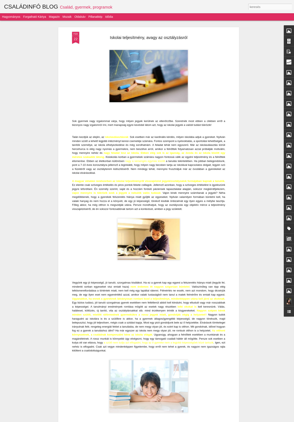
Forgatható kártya (34, 16)
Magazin (54, 16)
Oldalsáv (79, 16)
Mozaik (66, 16)
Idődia (109, 16)
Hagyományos (11, 16)
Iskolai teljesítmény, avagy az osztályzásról (148, 37)
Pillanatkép (95, 16)
